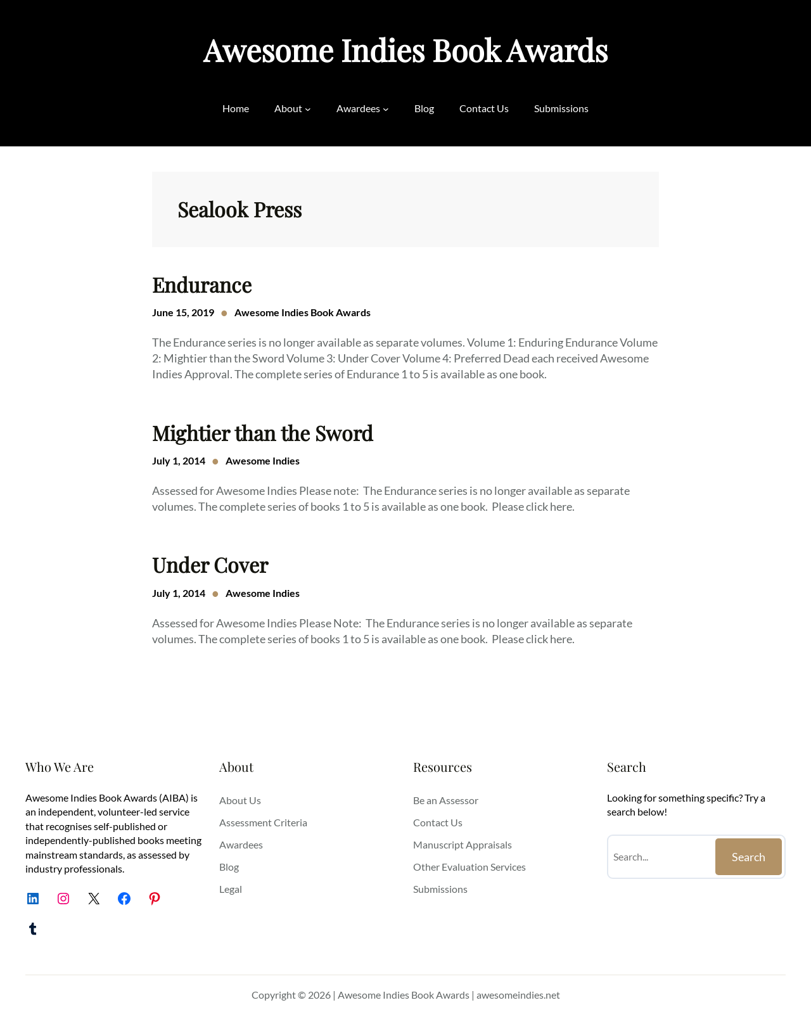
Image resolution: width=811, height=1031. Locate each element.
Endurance (202, 284)
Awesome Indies (263, 460)
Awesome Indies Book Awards (405, 49)
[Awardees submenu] (386, 108)
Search (748, 857)
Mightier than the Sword (262, 433)
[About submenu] (308, 108)
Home (235, 108)
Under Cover (210, 565)
